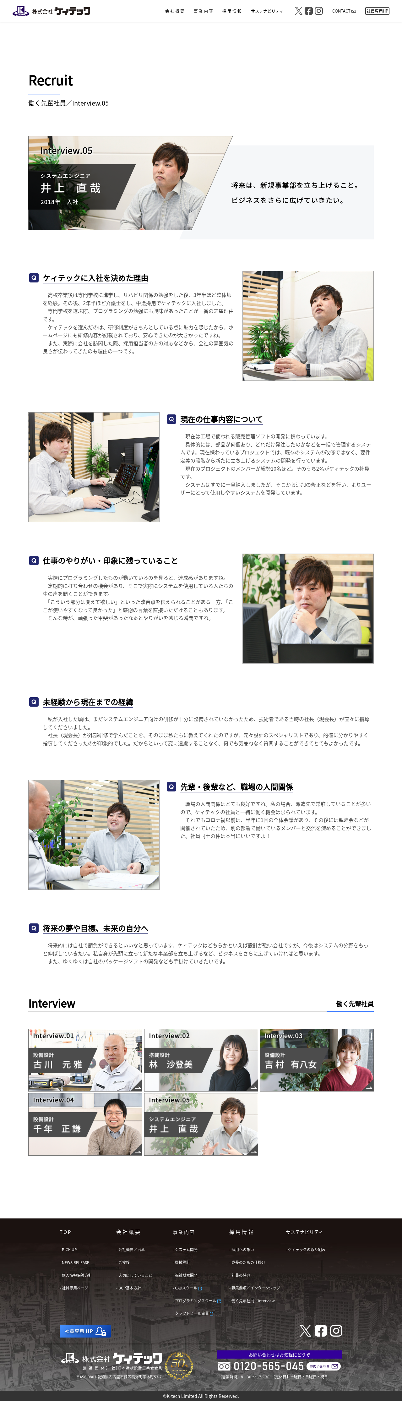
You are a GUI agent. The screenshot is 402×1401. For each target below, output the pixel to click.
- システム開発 (185, 1249)
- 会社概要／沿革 (130, 1249)
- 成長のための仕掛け (247, 1262)
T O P (65, 1232)
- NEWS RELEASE (74, 1262)
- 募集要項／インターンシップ (254, 1287)
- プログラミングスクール (197, 1300)
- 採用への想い (241, 1249)
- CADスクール (187, 1287)
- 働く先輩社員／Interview (252, 1300)
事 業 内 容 (183, 1232)
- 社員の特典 (239, 1275)
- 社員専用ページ (74, 1287)
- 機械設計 (181, 1262)
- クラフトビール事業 (193, 1313)
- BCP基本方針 (128, 1287)
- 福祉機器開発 (185, 1275)
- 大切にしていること (134, 1275)
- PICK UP (68, 1249)
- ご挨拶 (123, 1262)
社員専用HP (377, 11)
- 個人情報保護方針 (76, 1275)
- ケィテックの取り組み (306, 1249)
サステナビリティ (304, 1232)
